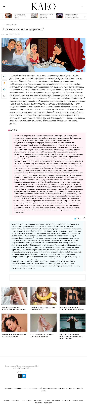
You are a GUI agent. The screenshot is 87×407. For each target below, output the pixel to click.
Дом (23, 400)
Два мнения (38, 400)
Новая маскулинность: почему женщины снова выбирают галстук (72, 308)
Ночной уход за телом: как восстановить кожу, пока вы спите (13, 308)
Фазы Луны (66, 400)
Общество (56, 400)
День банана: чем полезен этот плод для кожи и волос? (42, 308)
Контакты (48, 403)
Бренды (6, 400)
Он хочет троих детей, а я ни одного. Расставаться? (46, 15)
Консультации (77, 400)
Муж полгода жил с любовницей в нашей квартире (20, 15)
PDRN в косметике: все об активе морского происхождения (41, 335)
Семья (29, 400)
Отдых (47, 400)
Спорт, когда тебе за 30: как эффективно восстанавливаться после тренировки (71, 336)
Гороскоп (15, 400)
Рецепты (38, 403)
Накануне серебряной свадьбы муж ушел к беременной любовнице (72, 15)
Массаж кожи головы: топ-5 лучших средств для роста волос (14, 335)
